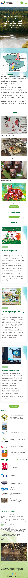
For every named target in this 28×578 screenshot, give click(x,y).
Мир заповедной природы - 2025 (9, 203)
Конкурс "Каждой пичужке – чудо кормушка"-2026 (14, 158)
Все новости (14, 406)
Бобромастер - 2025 (6, 180)
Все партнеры (23, 459)
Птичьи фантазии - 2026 (7, 135)
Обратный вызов (21, 2)
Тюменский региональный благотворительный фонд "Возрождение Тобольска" (17, 500)
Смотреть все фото (14, 206)
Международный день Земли (10, 370)
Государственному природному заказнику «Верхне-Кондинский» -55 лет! (13, 313)
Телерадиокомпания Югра (17, 446)
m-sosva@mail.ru (9, 524)
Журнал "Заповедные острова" (18, 426)
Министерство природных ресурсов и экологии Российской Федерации (17, 417)
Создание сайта (17, 576)
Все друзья (24, 410)
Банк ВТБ (12, 475)
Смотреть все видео (14, 216)
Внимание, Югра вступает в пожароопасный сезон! (10, 251)
